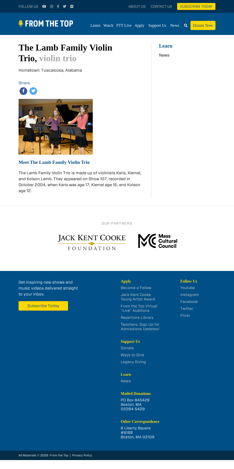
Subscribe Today (196, 6)
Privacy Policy (82, 455)
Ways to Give (132, 355)
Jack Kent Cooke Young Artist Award (138, 297)
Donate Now (203, 25)
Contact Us (161, 6)
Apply (139, 25)
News (174, 25)
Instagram (189, 295)
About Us (137, 6)
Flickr (185, 315)
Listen (95, 25)
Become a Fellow (136, 288)
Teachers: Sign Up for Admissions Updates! (140, 326)
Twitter (186, 308)
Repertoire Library (137, 317)
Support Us (157, 25)
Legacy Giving (133, 362)
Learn (165, 46)
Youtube (187, 288)
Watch (108, 25)
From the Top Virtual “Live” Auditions (139, 308)
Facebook (189, 301)
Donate (127, 348)
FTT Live (123, 25)
